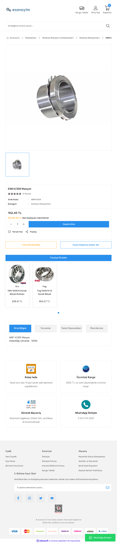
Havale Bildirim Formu (53, 466)
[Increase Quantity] (24, 224)
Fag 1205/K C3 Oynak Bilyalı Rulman (44, 293)
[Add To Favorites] (31, 244)
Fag (44, 286)
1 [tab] (58, 313)
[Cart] (107, 10)
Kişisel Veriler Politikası (90, 470)
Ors (17, 286)
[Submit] (107, 487)
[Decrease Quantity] (11, 224)
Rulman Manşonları (41, 204)
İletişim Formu (49, 461)
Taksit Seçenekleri (71, 328)
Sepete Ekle (69, 224)
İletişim (46, 456)
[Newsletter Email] (63, 487)
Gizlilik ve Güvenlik (88, 461)
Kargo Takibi (48, 470)
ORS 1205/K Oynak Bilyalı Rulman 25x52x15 (17, 293)
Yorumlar (46, 328)
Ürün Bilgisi (20, 328)
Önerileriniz (96, 328)
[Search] (58, 26)
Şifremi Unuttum (14, 466)
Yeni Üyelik (11, 456)
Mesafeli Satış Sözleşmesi (92, 456)
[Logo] (18, 10)
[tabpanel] (17, 286)
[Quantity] (17, 224)
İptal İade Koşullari (88, 466)
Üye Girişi (10, 461)
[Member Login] (95, 10)
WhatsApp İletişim (100, 537)
